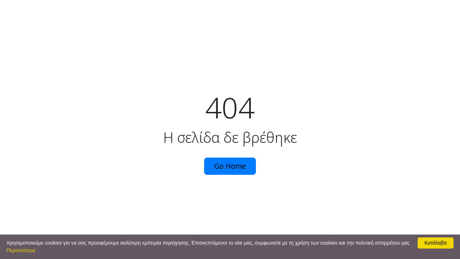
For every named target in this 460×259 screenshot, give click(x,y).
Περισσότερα (20, 250)
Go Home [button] (230, 166)
